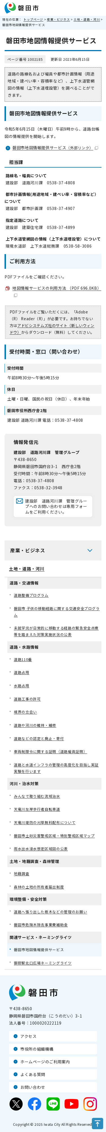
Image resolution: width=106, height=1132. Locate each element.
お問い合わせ (32, 1087)
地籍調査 (21, 873)
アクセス (28, 1036)
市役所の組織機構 (36, 1049)
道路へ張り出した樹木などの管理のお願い (50, 911)
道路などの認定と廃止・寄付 (39, 738)
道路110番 (23, 659)
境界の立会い (25, 712)
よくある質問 (32, 1074)
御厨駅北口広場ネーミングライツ (43, 963)
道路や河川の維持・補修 (35, 725)
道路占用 (21, 672)
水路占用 (21, 685)
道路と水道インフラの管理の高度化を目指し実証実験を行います (56, 768)
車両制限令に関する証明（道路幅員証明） (50, 751)
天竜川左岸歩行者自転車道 (37, 809)
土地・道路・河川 (86, 19)
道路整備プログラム (31, 595)
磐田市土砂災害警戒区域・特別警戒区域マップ (54, 835)
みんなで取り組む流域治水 (37, 796)
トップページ (33, 19)
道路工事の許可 (27, 699)
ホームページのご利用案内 (45, 1061)
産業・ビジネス (58, 19)
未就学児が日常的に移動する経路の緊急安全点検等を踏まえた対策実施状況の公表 (56, 631)
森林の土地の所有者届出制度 (39, 886)
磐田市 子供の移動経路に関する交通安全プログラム (57, 612)
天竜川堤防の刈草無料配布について (44, 822)
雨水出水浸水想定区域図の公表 (41, 848)
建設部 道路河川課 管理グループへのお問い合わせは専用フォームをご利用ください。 (56, 506)
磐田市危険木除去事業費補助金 (41, 924)
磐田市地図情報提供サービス (55, 147)
